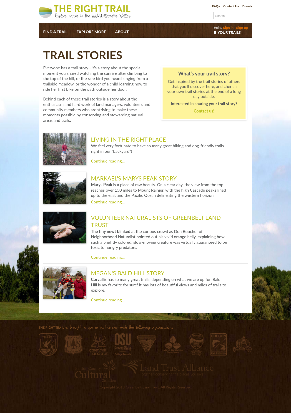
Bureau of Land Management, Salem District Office (146, 343)
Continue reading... (108, 160)
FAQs (216, 6)
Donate (247, 6)
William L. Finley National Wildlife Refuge (48, 344)
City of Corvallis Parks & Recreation (173, 344)
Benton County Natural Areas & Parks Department (242, 343)
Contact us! (204, 110)
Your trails (229, 32)
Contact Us (231, 6)
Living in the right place (128, 139)
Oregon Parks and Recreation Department (196, 344)
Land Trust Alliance (167, 367)
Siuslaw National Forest (73, 344)
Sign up (242, 28)
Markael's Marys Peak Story (134, 178)
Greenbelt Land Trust (98, 344)
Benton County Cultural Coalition (95, 370)
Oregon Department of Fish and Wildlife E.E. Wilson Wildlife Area (218, 344)
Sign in (228, 28)
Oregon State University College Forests (123, 344)
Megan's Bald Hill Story (127, 273)
